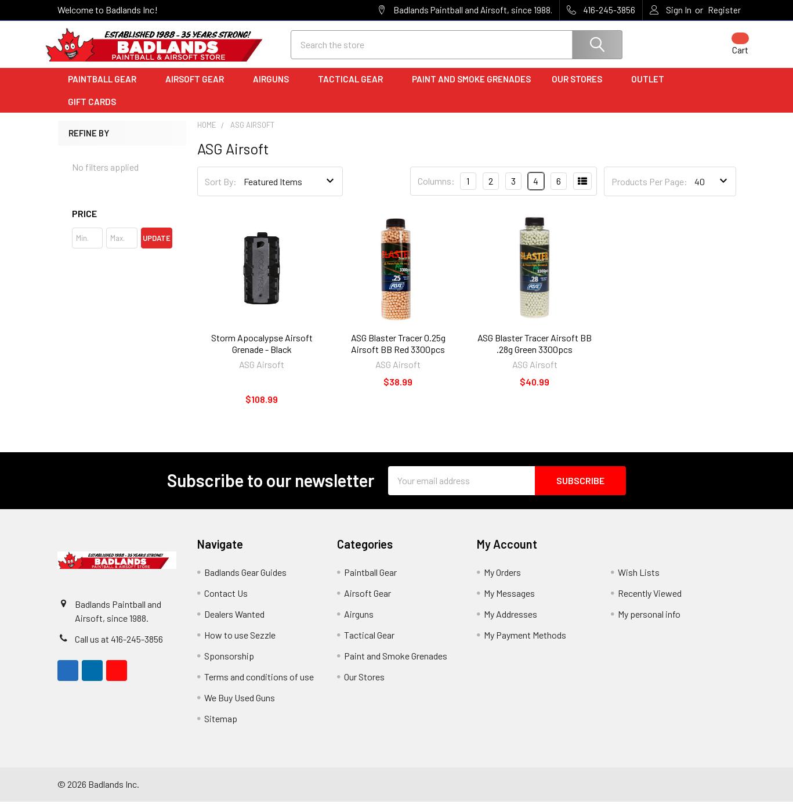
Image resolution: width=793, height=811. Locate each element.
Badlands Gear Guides (245, 581)
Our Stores (581, 89)
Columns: (436, 190)
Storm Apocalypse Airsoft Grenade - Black (262, 352)
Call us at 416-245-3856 (119, 648)
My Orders (502, 581)
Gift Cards (92, 111)
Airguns (275, 89)
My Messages (509, 602)
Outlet (651, 89)
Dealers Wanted (234, 623)
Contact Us (226, 602)
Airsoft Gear (198, 89)
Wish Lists (639, 581)
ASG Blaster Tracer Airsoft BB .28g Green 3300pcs (534, 352)
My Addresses (510, 623)
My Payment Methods (525, 644)
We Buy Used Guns (239, 706)
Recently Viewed (650, 602)
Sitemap (220, 727)
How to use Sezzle (240, 644)
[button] (122, 223)
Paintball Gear (106, 89)
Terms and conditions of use (259, 685)
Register (724, 10)
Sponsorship (229, 665)
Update (157, 247)
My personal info (649, 623)
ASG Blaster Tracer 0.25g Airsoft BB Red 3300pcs (398, 352)
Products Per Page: (649, 190)
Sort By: (221, 190)
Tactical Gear (354, 89)
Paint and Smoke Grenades (471, 89)
